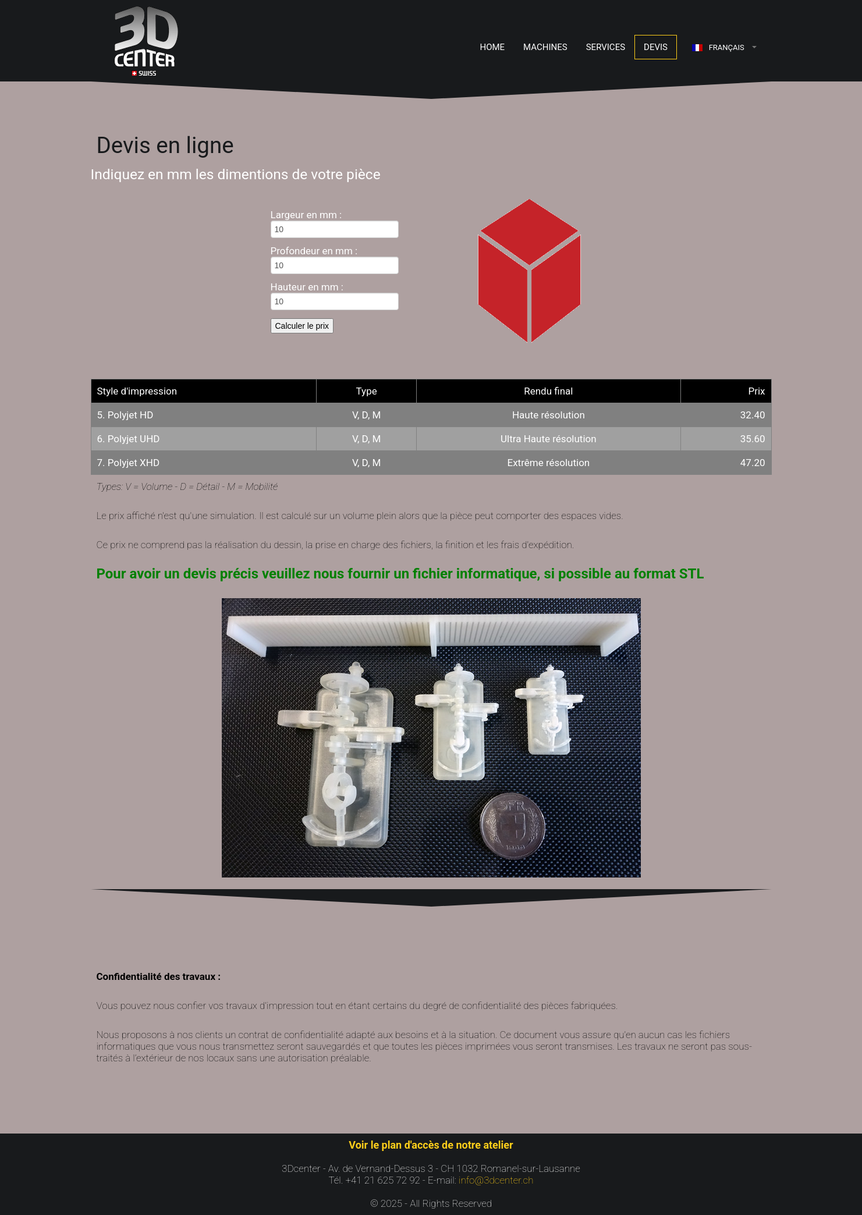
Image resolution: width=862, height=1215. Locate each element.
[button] (724, 47)
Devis (656, 47)
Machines (545, 47)
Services (605, 47)
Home (492, 47)
